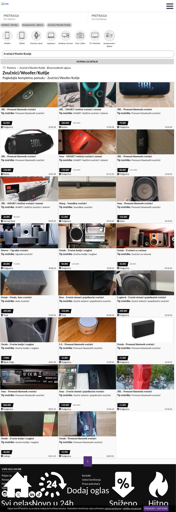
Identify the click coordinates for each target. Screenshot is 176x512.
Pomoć (5, 466)
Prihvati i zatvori (156, 508)
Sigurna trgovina (11, 474)
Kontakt (86, 462)
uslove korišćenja (112, 508)
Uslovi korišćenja (91, 466)
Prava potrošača (91, 470)
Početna (11, 2)
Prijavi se (7, 462)
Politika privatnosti (12, 470)
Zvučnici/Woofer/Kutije (32, 2)
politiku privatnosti (132, 508)
